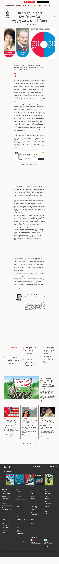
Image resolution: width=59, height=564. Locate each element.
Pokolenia (45, 5)
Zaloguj (52, 2)
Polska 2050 (4, 516)
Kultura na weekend (34, 508)
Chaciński (32, 496)
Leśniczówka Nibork (16, 553)
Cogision (31, 553)
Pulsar (17, 527)
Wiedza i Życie (5, 498)
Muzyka (18, 508)
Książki (17, 506)
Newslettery (47, 491)
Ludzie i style (47, 493)
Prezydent (4, 519)
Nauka (29, 5)
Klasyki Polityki (48, 503)
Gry (17, 516)
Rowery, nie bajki (34, 516)
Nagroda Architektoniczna (21, 519)
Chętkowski (33, 498)
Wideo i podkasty (38, 5)
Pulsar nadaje (33, 519)
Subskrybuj (41, 159)
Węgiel (17, 495)
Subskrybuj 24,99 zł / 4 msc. (43, 2)
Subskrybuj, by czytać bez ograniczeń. (24, 75)
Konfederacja (5, 517)
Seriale (17, 511)
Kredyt (17, 498)
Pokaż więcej (29, 443)
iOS (31, 542)
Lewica (3, 513)
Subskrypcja (45, 466)
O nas (46, 511)
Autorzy (46, 508)
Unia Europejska (5, 527)
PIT (17, 493)
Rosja (3, 532)
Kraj (13, 5)
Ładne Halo (34, 553)
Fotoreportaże (47, 495)
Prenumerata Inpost (36, 466)
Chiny (3, 534)
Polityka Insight (8, 553)
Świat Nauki (4, 500)
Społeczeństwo (48, 498)
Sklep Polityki (47, 513)
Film (17, 509)
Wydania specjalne (6, 493)
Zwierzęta (47, 505)
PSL (3, 514)
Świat (17, 5)
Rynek (20, 5)
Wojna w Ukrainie (5, 525)
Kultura (24, 5)
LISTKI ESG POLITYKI (20, 500)
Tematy (46, 509)
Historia (46, 496)
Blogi (33, 5)
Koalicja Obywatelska (6, 509)
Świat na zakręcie (34, 509)
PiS (3, 511)
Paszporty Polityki (20, 517)
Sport (46, 501)
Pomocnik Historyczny (6, 495)
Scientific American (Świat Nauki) (21, 529)
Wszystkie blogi (34, 500)
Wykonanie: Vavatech (39, 553)
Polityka (4, 491)
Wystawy (18, 513)
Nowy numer (8, 5)
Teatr (17, 514)
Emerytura (18, 496)
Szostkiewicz (33, 495)
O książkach (33, 511)
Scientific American (6, 496)
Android (33, 542)
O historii (32, 513)
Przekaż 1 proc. (48, 500)
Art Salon (18, 521)
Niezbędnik (4, 503)
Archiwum (47, 506)
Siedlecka (32, 491)
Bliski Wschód (5, 530)
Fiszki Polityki (46, 542)
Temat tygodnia (34, 506)
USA (3, 529)
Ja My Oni (4, 501)
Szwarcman (33, 493)
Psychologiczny (34, 514)
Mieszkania (18, 491)
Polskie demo (33, 517)
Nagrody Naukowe (20, 533)
